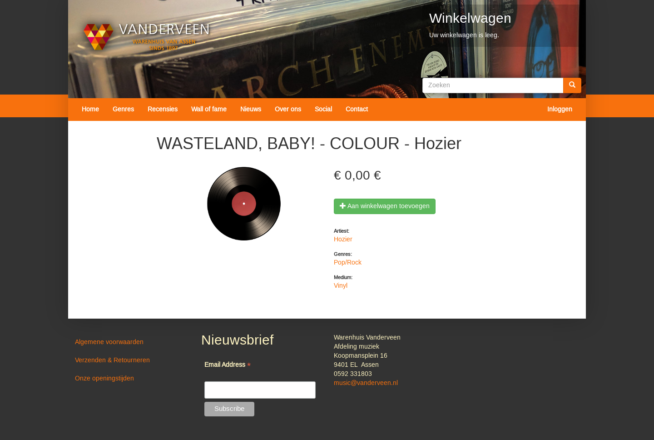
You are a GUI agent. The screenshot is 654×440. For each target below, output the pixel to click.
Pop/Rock (348, 263)
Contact (357, 109)
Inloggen (559, 109)
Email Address (227, 365)
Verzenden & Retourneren (112, 360)
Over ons (288, 109)
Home (90, 109)
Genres (123, 109)
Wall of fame (209, 109)
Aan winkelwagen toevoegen (385, 206)
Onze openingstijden (104, 379)
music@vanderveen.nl (366, 383)
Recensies (163, 109)
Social (323, 109)
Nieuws (250, 109)
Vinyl (340, 286)
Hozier (343, 239)
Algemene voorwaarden (109, 342)
